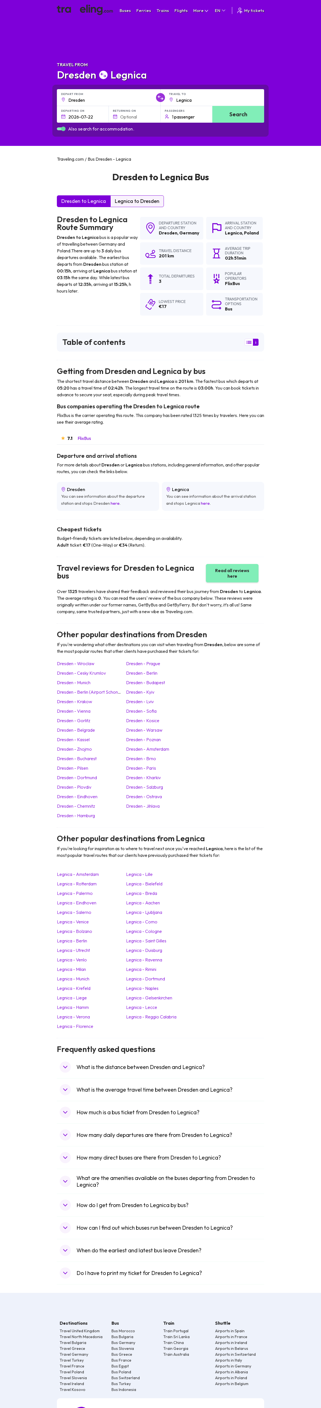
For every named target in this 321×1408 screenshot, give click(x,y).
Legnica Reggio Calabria (151, 1017)
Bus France (121, 1360)
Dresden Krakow (74, 701)
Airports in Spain (230, 1330)
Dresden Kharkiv (143, 777)
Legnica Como (141, 922)
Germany (189, 233)
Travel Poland (72, 1371)
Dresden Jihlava (143, 806)
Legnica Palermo (75, 893)
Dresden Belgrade (76, 730)
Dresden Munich (73, 682)
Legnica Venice (73, 922)
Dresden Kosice (142, 720)
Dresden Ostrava (144, 796)
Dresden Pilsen (72, 768)
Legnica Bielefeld (144, 883)
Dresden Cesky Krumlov (81, 673)
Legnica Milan (71, 969)
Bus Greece (121, 1354)
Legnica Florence (75, 1026)
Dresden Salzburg (144, 787)
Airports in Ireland (231, 1342)
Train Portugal (176, 1330)
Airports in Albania (231, 1371)
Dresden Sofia (141, 711)
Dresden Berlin (141, 673)
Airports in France (231, 1336)
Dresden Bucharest (77, 758)
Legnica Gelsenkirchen (149, 998)
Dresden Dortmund (77, 777)
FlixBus (84, 438)
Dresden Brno (141, 758)
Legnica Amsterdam (78, 874)
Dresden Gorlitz (73, 720)
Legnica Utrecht (73, 950)
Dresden (168, 233)
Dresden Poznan (143, 739)
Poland (251, 233)
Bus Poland (121, 1371)
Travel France (72, 1366)
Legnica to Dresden (137, 201)
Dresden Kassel (73, 739)
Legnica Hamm (73, 1007)
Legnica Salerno (74, 912)
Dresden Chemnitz (76, 806)
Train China (173, 1342)
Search (238, 114)
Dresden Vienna (73, 711)
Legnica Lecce (141, 1007)
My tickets (250, 10)
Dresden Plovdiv (74, 787)
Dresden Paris (141, 768)
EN (220, 10)
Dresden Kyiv (140, 692)
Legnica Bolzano (74, 931)
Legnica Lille (139, 874)
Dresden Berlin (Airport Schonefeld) (93, 692)
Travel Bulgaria (73, 1342)
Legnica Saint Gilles (146, 941)
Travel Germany (74, 1354)
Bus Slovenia (122, 1348)
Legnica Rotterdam (77, 883)
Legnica (233, 233)
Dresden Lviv (140, 701)
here (115, 503)
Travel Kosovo (72, 1389)
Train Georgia (175, 1348)
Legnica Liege (72, 998)
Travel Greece (72, 1348)
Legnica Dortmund (145, 979)
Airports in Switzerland (235, 1354)
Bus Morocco (123, 1330)
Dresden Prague (143, 663)
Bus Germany (123, 1342)
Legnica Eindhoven (76, 903)
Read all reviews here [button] (232, 573)
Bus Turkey (121, 1383)
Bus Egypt (120, 1366)
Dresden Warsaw (144, 730)
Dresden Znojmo (74, 749)
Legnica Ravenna (144, 960)
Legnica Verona (73, 1017)
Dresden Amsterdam (147, 749)
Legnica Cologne (144, 931)
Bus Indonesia (123, 1389)
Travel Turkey (72, 1360)
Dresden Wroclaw (75, 663)
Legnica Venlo (72, 960)
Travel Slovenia (73, 1377)
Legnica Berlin (72, 941)
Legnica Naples (142, 988)
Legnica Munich (73, 979)
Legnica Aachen (143, 903)
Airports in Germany (233, 1366)
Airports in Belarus (231, 1348)
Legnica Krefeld (73, 988)
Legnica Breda (141, 893)
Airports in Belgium (231, 1383)
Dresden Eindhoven (77, 796)
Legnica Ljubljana (144, 912)
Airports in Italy (228, 1360)
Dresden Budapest (145, 682)
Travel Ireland (72, 1383)
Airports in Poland (231, 1377)
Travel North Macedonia (81, 1336)
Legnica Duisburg (144, 950)
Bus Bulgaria (122, 1336)
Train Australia (176, 1354)
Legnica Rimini (141, 969)
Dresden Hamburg (76, 815)
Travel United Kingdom (80, 1330)
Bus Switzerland (125, 1377)
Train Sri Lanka (176, 1336)
